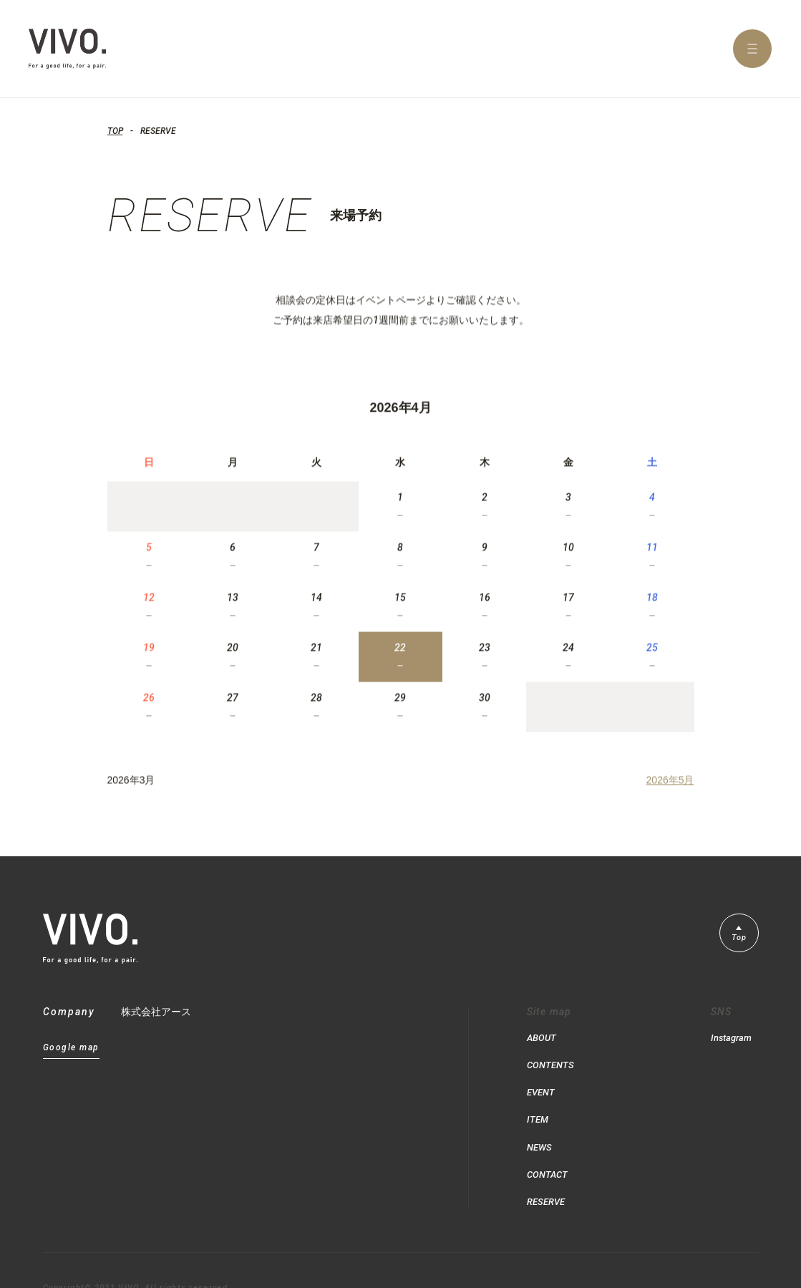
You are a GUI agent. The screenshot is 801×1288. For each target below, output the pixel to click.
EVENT (542, 1082)
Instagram (729, 1036)
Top (737, 940)
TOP (115, 131)
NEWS (540, 1127)
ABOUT (542, 1036)
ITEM (538, 1104)
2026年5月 (670, 791)
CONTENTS (552, 1059)
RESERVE (548, 1173)
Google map (71, 1047)
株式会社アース (156, 1011)
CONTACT (549, 1150)
